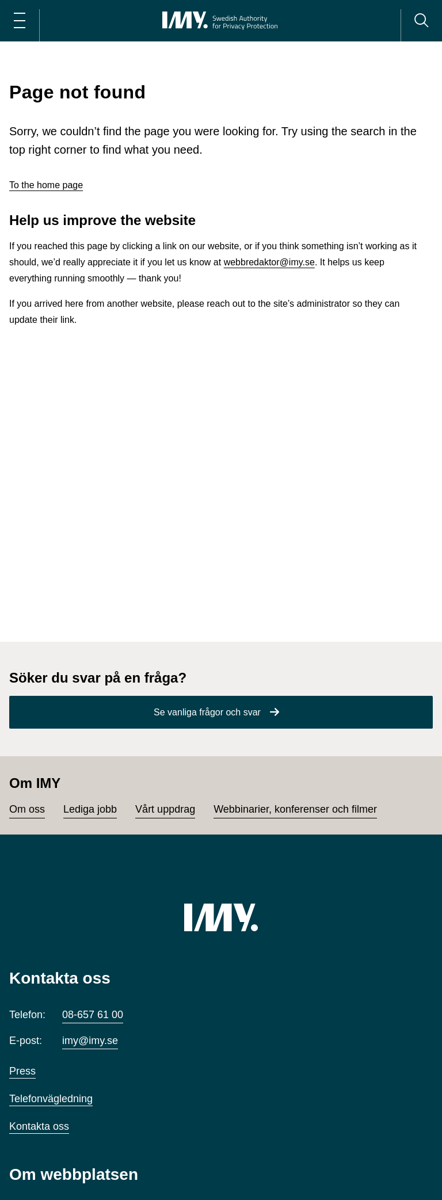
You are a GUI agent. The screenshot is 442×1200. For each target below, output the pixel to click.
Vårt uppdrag (165, 809)
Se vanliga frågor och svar (207, 712)
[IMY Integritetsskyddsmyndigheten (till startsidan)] (219, 20)
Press (22, 1071)
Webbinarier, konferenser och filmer (295, 809)
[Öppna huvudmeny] (19, 20)
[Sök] (421, 20)
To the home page (46, 185)
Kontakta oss (39, 1126)
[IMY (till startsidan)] (221, 917)
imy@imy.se (90, 1040)
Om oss (27, 809)
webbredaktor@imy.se (269, 262)
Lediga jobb (90, 809)
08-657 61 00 (92, 1014)
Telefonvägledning (51, 1098)
